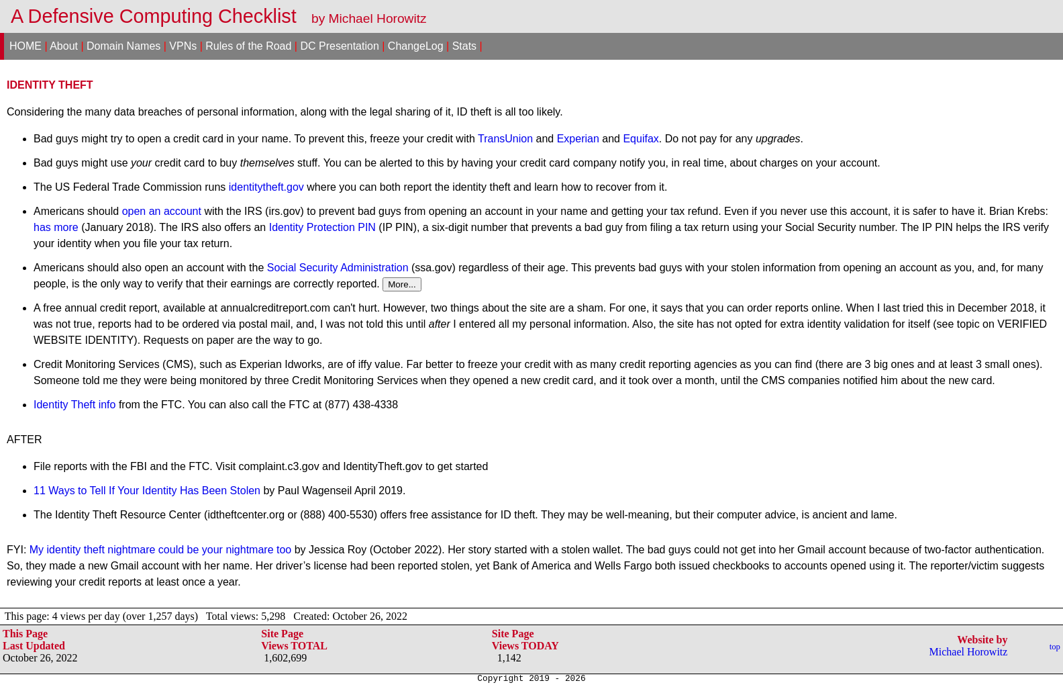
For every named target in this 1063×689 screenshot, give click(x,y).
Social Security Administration (338, 267)
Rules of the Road (248, 46)
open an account (161, 211)
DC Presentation (339, 46)
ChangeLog (416, 46)
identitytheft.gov (266, 187)
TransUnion (505, 138)
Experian (578, 138)
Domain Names (123, 46)
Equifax (640, 138)
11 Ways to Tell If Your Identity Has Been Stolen (147, 490)
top (1055, 646)
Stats (464, 46)
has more (56, 227)
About (64, 46)
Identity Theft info (74, 404)
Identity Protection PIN (322, 227)
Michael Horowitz (968, 651)
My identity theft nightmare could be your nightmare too (160, 549)
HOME (25, 46)
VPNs (183, 46)
